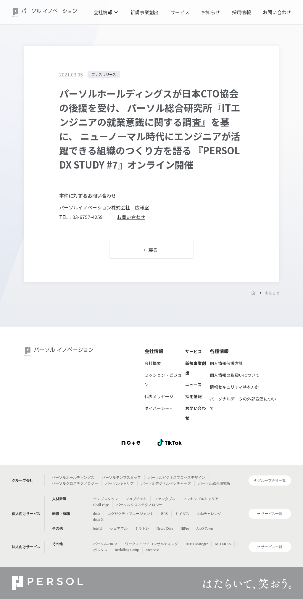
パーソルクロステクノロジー (75, 483)
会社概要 (152, 363)
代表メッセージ (158, 396)
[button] (106, 12)
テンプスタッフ (105, 499)
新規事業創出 (144, 12)
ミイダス (182, 514)
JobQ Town (204, 528)
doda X (98, 520)
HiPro (184, 528)
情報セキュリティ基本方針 (234, 387)
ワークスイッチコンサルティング (151, 544)
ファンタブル (164, 499)
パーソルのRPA (105, 544)
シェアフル (119, 528)
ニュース (193, 384)
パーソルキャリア (119, 483)
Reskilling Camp (127, 550)
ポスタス (100, 550)
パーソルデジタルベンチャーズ (166, 483)
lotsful (97, 528)
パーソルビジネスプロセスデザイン (176, 477)
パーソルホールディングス (73, 477)
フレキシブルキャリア (200, 499)
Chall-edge (101, 505)
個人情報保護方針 (226, 363)
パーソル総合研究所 (214, 483)
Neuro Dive (165, 528)
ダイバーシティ (158, 408)
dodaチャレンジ (209, 514)
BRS (164, 514)
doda (96, 514)
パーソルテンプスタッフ (121, 477)
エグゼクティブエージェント (130, 514)
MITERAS (223, 544)
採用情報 (241, 12)
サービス (179, 12)
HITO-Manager (197, 544)
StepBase (152, 550)
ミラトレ (142, 528)
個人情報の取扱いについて (235, 375)
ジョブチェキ (136, 499)
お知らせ (210, 12)
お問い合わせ (277, 12)
